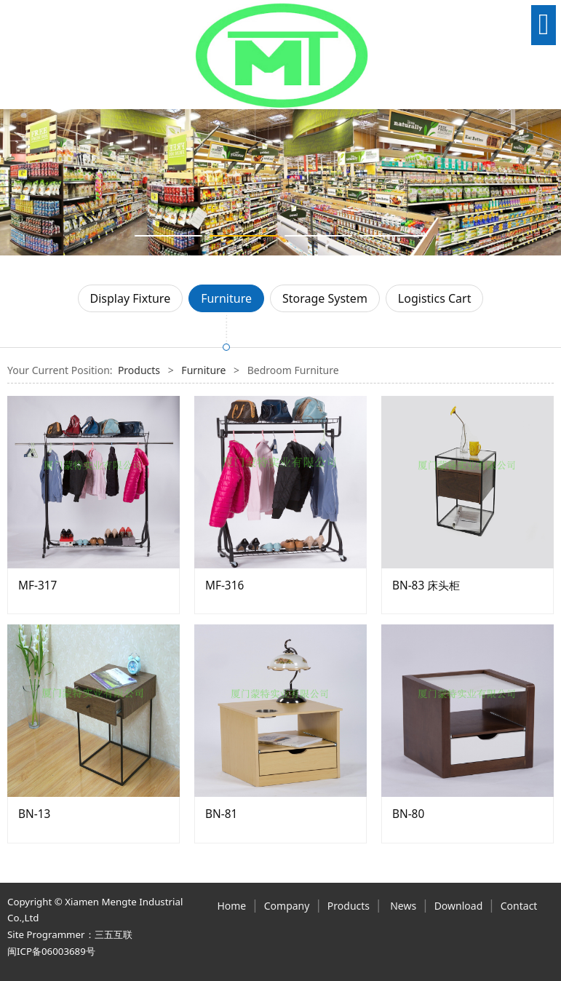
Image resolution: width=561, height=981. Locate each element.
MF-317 (37, 585)
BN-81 (221, 814)
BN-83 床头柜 (426, 585)
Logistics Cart (435, 298)
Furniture (226, 298)
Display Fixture (130, 298)
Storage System (324, 298)
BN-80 (408, 814)
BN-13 (34, 814)
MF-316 (224, 585)
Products (139, 370)
